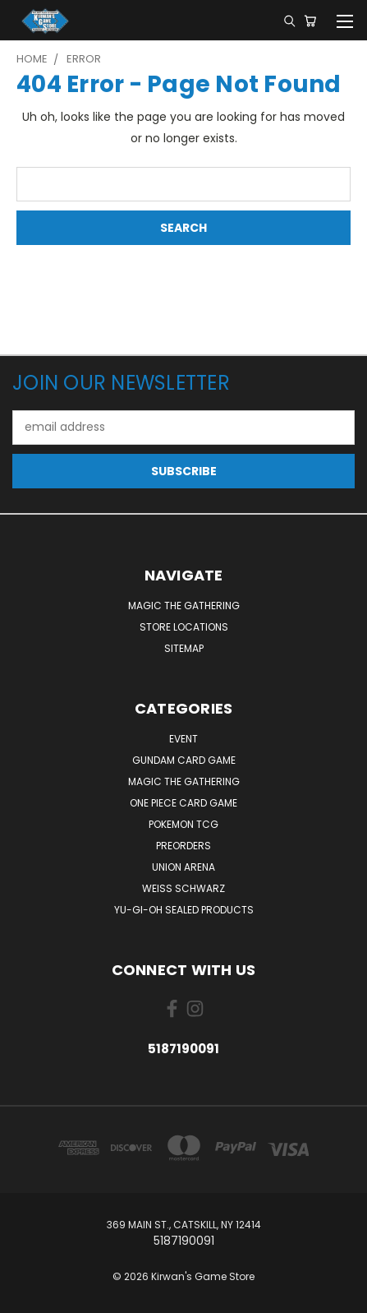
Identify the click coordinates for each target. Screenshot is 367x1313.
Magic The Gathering (184, 606)
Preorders (183, 846)
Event (183, 739)
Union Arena (183, 867)
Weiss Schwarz (183, 888)
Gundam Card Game (184, 760)
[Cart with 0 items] (310, 20)
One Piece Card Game (183, 803)
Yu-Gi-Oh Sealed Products (184, 910)
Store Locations (184, 627)
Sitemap (184, 648)
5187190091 (183, 1048)
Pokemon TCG (183, 824)
